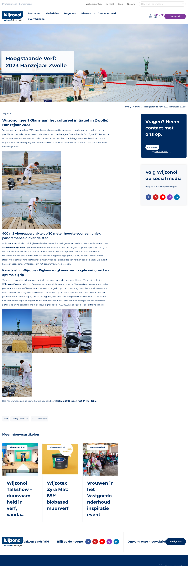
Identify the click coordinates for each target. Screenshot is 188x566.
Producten (34, 13)
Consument (25, 4)
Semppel (175, 16)
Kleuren (86, 13)
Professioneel (9, 4)
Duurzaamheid (107, 13)
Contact (110, 4)
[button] (152, 147)
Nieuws (131, 4)
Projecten (70, 13)
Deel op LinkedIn (39, 419)
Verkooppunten (94, 4)
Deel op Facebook (20, 419)
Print (6, 419)
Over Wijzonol (36, 19)
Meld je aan (176, 541)
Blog (120, 4)
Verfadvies (52, 13)
